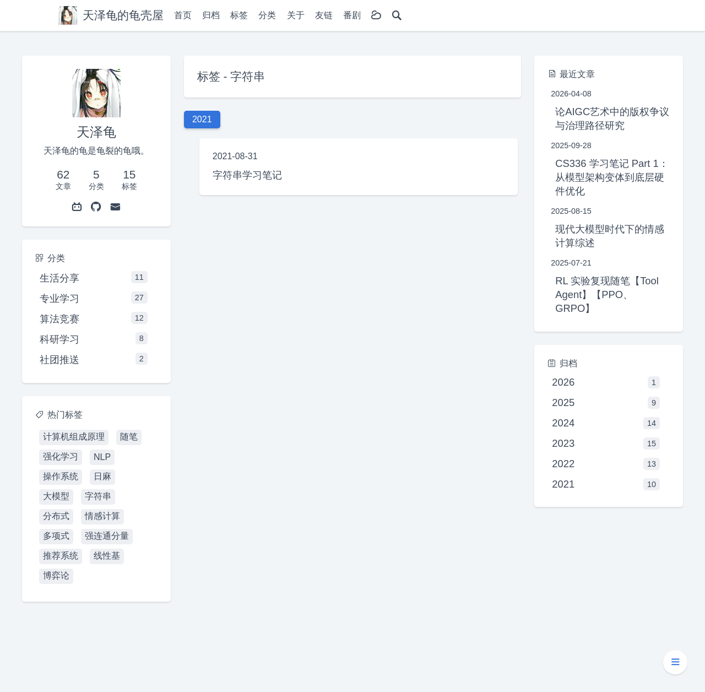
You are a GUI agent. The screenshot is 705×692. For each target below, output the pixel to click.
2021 (606, 484)
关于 (296, 15)
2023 (606, 443)
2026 (606, 382)
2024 (606, 423)
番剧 (352, 15)
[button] (675, 662)
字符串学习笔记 (247, 175)
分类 (267, 15)
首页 (183, 15)
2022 (606, 464)
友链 (324, 15)
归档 (211, 15)
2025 (606, 403)
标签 (239, 15)
